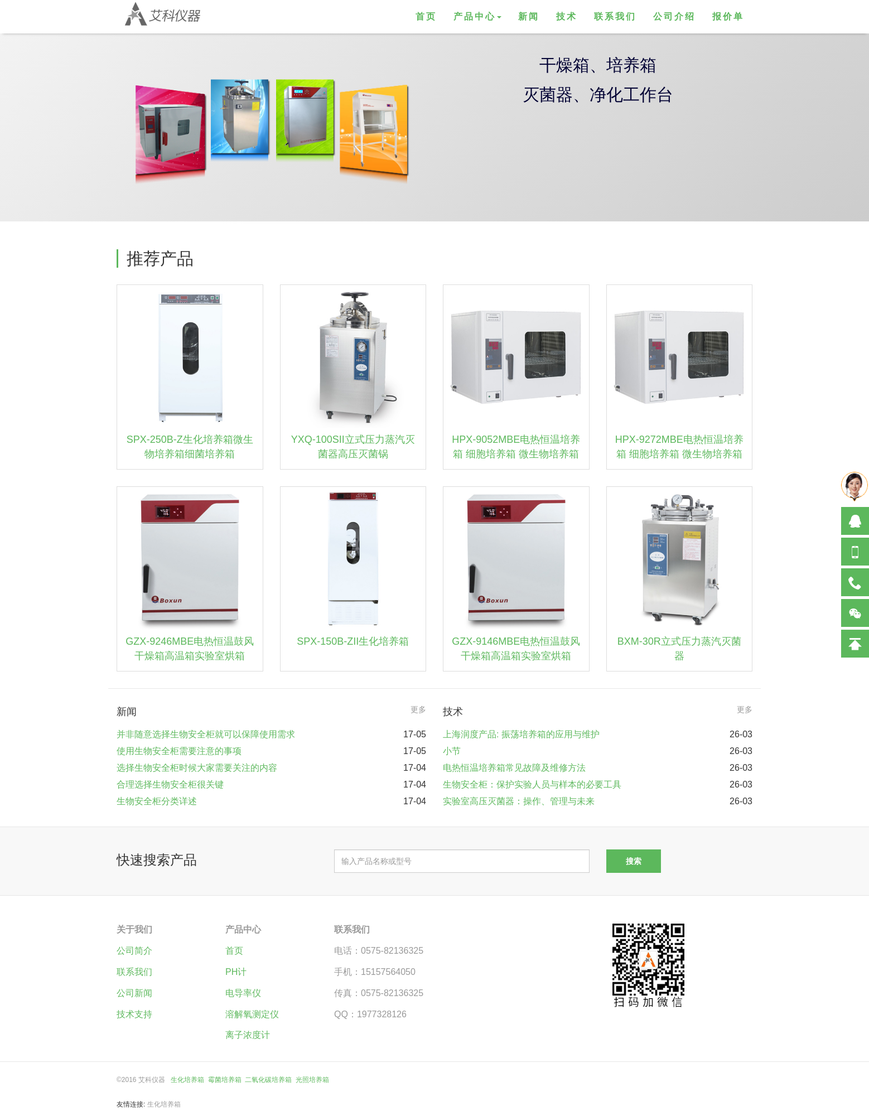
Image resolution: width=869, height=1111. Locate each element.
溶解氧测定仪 (252, 1014)
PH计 (236, 972)
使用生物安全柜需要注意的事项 (179, 751)
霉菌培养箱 (225, 1080)
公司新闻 (134, 993)
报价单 (728, 16)
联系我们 (615, 16)
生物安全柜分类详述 (157, 801)
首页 (426, 16)
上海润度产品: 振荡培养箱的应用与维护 (521, 734)
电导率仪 (243, 993)
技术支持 (134, 1014)
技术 (566, 16)
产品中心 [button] (477, 16)
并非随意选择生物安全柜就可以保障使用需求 (206, 734)
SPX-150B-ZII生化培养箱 (353, 641)
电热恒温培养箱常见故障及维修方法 (514, 767)
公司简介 (134, 950)
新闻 (528, 16)
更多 (418, 709)
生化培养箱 (187, 1080)
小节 (452, 751)
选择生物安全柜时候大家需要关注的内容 (197, 767)
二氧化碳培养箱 (268, 1080)
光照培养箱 (312, 1080)
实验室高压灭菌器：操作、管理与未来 (519, 801)
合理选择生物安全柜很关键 (170, 784)
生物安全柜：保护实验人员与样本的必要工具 (532, 784)
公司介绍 (674, 16)
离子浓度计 (247, 1035)
